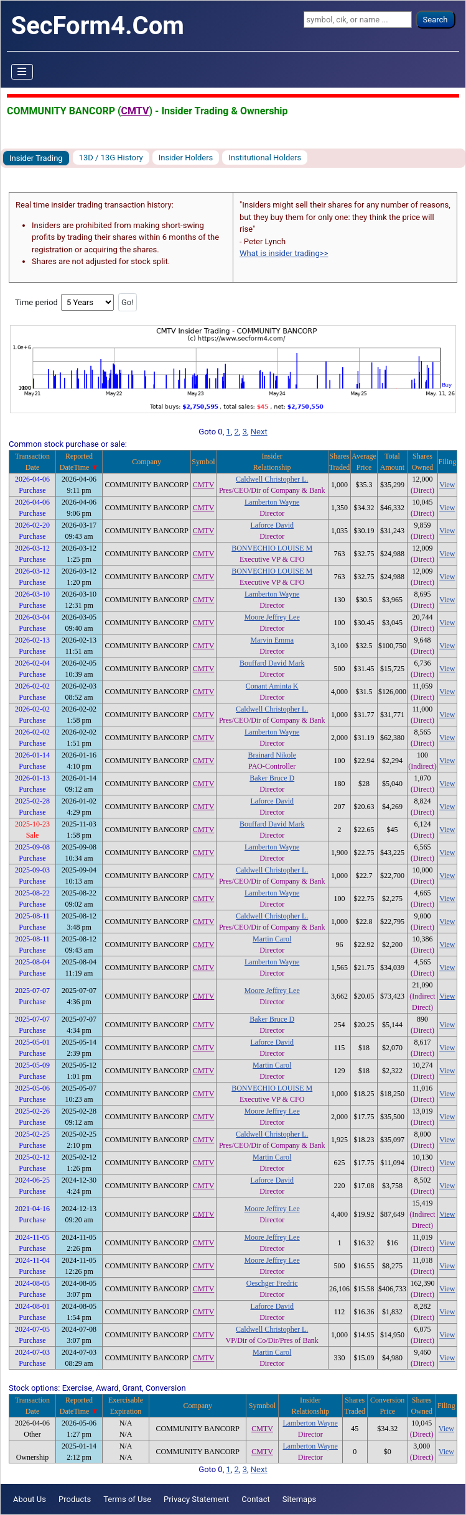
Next (259, 431)
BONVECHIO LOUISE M (271, 548)
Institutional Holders (264, 157)
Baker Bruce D (271, 778)
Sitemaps (299, 1499)
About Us (29, 1499)
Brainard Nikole (272, 755)
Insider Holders (186, 157)
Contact (255, 1499)
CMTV (135, 111)
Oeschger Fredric (272, 1283)
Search (435, 19)
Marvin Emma (272, 640)
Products (74, 1499)
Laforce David (272, 525)
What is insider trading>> (284, 253)
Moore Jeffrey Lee (272, 617)
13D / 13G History (111, 157)
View (447, 484)
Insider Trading (36, 158)
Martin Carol (272, 939)
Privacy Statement (196, 1499)
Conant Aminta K (272, 686)
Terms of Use (127, 1499)
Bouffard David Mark (272, 663)
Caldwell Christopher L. (272, 479)
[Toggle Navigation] (22, 72)
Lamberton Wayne (272, 502)
